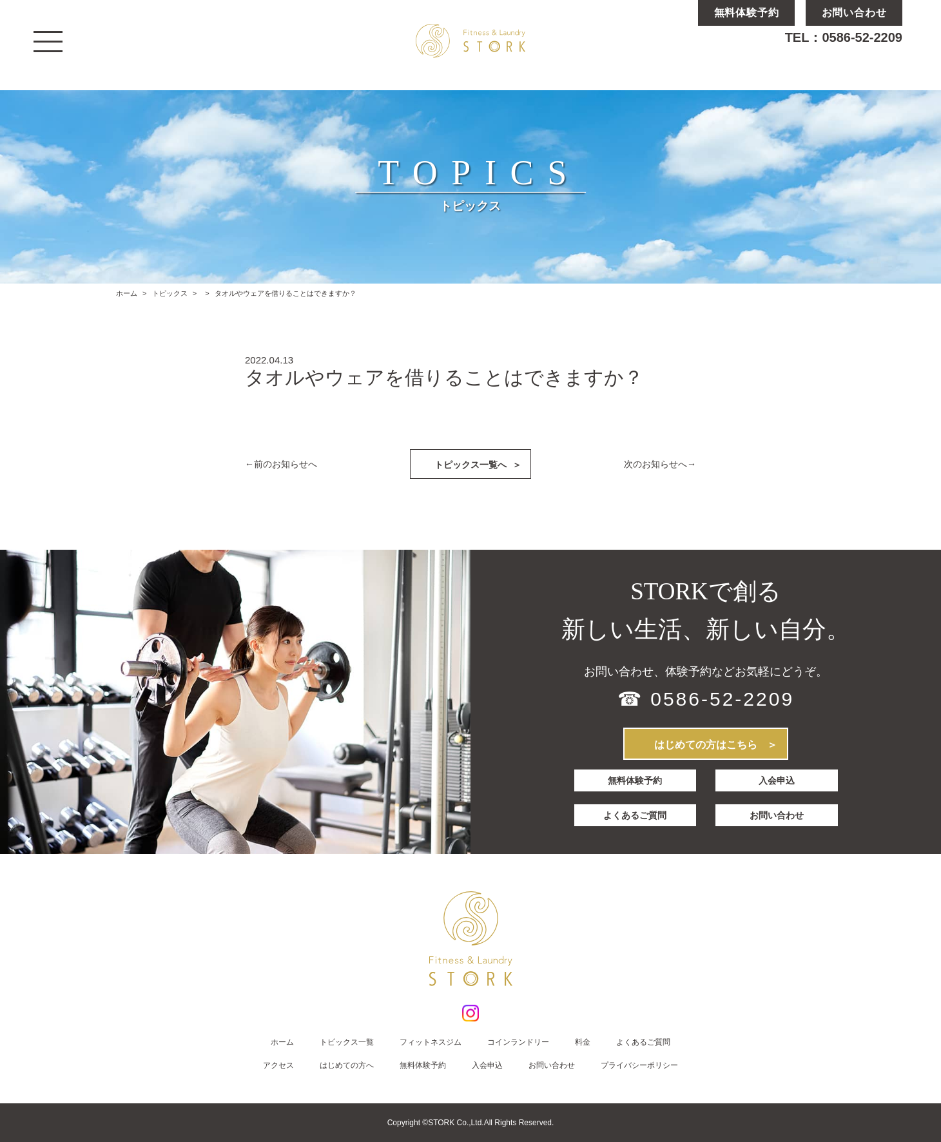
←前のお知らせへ (281, 464)
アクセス (278, 1065)
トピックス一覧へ (477, 464)
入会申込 (777, 780)
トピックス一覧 (347, 1042)
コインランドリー (518, 1042)
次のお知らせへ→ (660, 464)
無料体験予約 (635, 780)
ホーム (126, 293)
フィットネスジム (430, 1042)
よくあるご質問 (634, 812)
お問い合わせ (777, 812)
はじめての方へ (347, 1065)
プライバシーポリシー (639, 1065)
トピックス (170, 293)
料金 (582, 1042)
